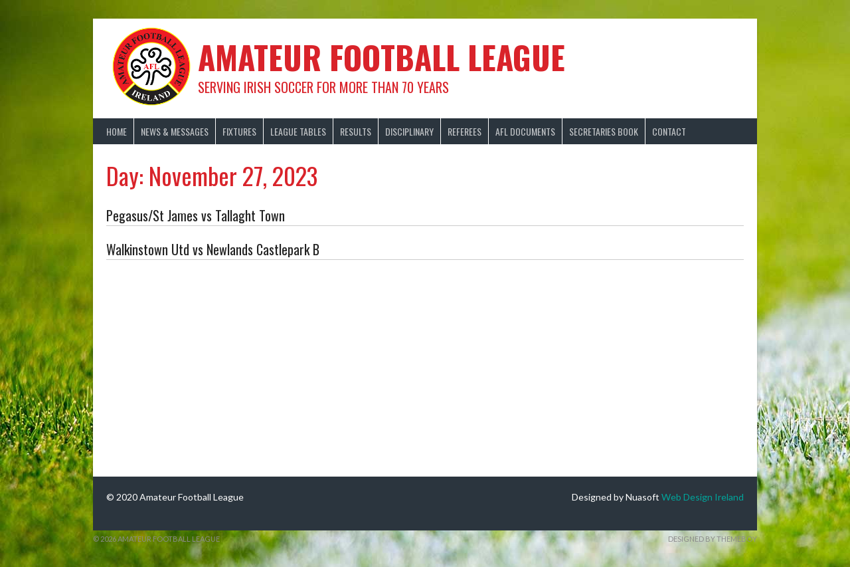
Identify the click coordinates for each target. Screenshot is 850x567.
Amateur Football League (381, 56)
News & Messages (175, 131)
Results (355, 131)
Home (116, 131)
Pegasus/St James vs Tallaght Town (195, 215)
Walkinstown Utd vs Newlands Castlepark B (212, 249)
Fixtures (239, 131)
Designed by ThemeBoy (712, 538)
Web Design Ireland (702, 497)
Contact (669, 131)
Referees (464, 131)
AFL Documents (525, 131)
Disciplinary (409, 131)
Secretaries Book (603, 131)
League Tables (298, 131)
